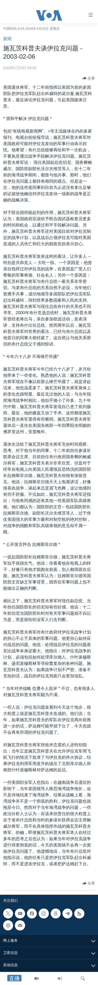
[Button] (88, 78)
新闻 (7, 39)
